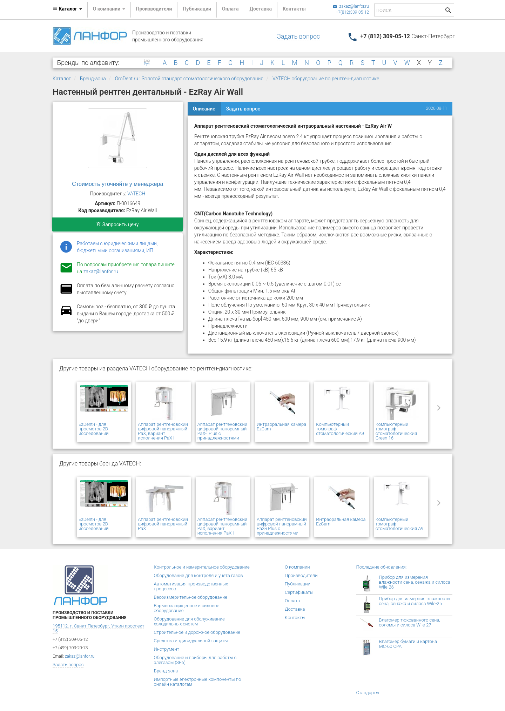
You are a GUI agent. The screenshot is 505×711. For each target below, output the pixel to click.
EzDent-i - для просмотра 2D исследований (94, 429)
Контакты (294, 9)
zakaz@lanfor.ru (351, 6)
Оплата (230, 9)
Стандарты (367, 692)
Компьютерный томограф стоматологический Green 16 (396, 431)
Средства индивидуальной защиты (191, 640)
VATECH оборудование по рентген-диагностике (325, 78)
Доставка (260, 9)
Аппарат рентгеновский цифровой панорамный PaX (163, 524)
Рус (146, 64)
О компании (297, 567)
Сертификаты (299, 592)
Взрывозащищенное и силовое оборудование (187, 608)
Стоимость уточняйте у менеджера (117, 184)
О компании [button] (109, 9)
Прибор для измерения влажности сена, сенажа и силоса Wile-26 (414, 582)
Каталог (62, 78)
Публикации (197, 9)
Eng (147, 60)
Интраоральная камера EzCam (281, 426)
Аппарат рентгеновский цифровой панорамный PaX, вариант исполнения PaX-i (163, 431)
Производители (154, 9)
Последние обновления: (381, 567)
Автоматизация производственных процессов (191, 586)
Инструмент (166, 649)
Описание (204, 109)
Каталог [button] (67, 9)
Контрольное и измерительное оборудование (202, 567)
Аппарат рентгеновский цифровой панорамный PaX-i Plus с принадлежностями (222, 431)
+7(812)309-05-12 (352, 12)
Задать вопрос (298, 36)
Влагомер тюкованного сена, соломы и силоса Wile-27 (409, 622)
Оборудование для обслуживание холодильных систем (189, 621)
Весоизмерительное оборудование (190, 597)
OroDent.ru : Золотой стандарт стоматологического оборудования (189, 78)
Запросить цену (117, 224)
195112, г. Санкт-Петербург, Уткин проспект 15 (98, 628)
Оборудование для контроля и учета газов (198, 575)
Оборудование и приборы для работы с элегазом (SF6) (195, 660)
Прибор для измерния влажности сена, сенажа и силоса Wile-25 (414, 601)
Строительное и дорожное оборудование (197, 632)
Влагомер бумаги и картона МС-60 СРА (408, 644)
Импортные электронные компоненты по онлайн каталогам (197, 682)
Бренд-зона (93, 78)
